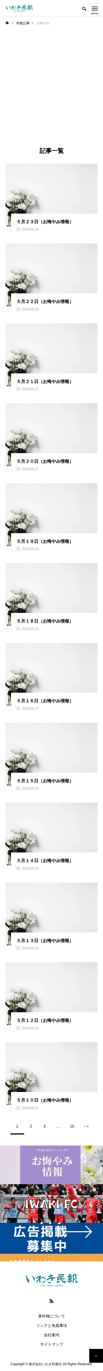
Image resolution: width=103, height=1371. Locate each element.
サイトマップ (51, 1344)
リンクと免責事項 (51, 1325)
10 (72, 1126)
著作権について (51, 1316)
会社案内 (51, 1335)
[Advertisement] (51, 92)
